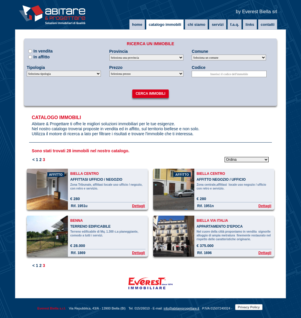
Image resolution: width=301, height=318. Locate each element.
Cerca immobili (150, 94)
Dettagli (138, 206)
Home (137, 24)
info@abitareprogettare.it (181, 308)
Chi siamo (196, 24)
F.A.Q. (234, 24)
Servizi (217, 24)
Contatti (268, 24)
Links (249, 24)
